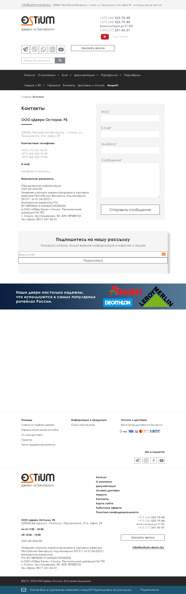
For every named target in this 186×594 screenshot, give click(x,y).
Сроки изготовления (83, 424)
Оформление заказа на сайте (40, 429)
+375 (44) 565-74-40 (34, 153)
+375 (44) (115, 18)
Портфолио (111, 75)
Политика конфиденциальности (117, 512)
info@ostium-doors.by (36, 4)
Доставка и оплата (91, 85)
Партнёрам (132, 75)
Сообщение (111, 160)
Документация (86, 75)
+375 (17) (115, 30)
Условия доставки (32, 434)
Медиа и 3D (34, 85)
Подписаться (150, 589)
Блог (66, 75)
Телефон (108, 144)
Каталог (29, 75)
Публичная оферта (109, 507)
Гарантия (53, 85)
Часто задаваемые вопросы (38, 444)
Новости (101, 494)
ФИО (105, 112)
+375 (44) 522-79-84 (34, 157)
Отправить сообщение (130, 209)
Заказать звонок (93, 48)
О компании (48, 75)
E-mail (105, 128)
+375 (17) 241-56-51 (34, 150)
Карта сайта (104, 503)
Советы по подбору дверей (37, 424)
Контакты (69, 85)
